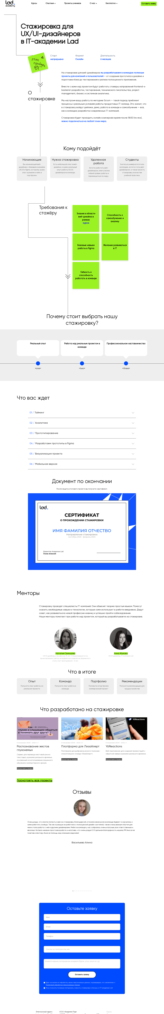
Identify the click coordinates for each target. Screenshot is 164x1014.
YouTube (155, 975)
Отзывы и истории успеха (117, 976)
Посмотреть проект (25, 770)
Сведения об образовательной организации (124, 994)
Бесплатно (111, 5)
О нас (92, 5)
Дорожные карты (113, 989)
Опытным (50, 5)
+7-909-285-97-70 (43, 994)
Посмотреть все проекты (34, 781)
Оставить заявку (147, 6)
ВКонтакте (155, 972)
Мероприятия (112, 981)
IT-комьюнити (112, 979)
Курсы (34, 5)
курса (86, 224)
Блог (108, 986)
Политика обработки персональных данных (76, 984)
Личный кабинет (153, 979)
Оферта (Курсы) (65, 986)
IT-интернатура (113, 971)
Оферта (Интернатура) (69, 989)
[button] (73, 847)
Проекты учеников (72, 5)
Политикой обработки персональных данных (63, 942)
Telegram (155, 969)
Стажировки (111, 984)
